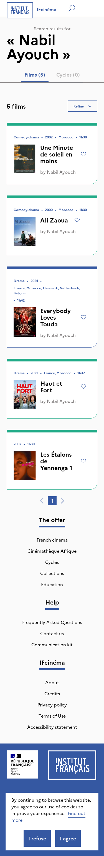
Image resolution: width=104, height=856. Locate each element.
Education (52, 584)
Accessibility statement (52, 727)
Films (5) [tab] (34, 74)
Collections (52, 573)
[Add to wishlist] (83, 153)
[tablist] (52, 75)
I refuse (37, 838)
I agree (68, 838)
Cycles (52, 562)
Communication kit (52, 644)
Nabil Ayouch (61, 172)
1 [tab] (52, 500)
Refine (82, 106)
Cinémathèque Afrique (52, 551)
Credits (52, 693)
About (52, 682)
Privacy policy (52, 704)
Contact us (52, 633)
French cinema (52, 540)
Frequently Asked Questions (52, 622)
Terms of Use (52, 716)
